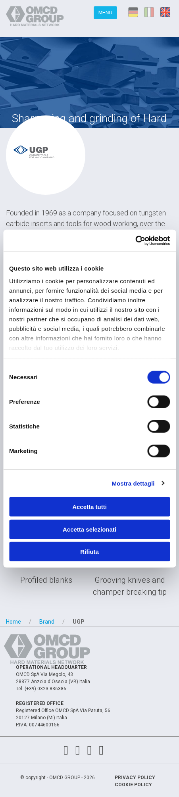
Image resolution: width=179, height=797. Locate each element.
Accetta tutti (89, 506)
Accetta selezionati (89, 529)
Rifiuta (89, 551)
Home (13, 621)
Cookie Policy (133, 784)
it (150, 11)
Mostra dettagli (133, 483)
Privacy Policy (135, 777)
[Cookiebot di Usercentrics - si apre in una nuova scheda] (135, 240)
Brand (46, 621)
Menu (105, 12)
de (133, 11)
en (166, 11)
